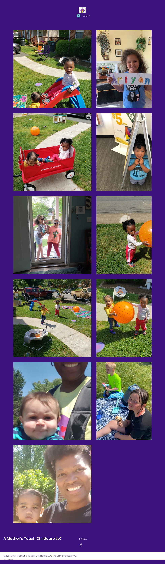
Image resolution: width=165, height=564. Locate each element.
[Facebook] (81, 545)
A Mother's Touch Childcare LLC (33, 538)
